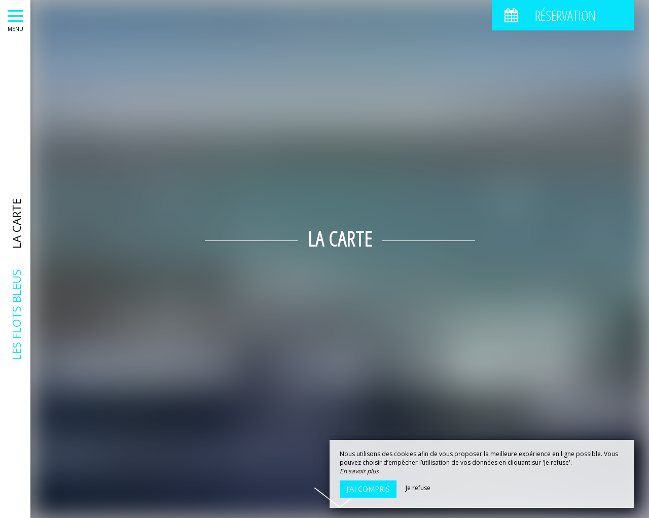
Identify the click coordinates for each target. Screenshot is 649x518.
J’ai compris (368, 489)
